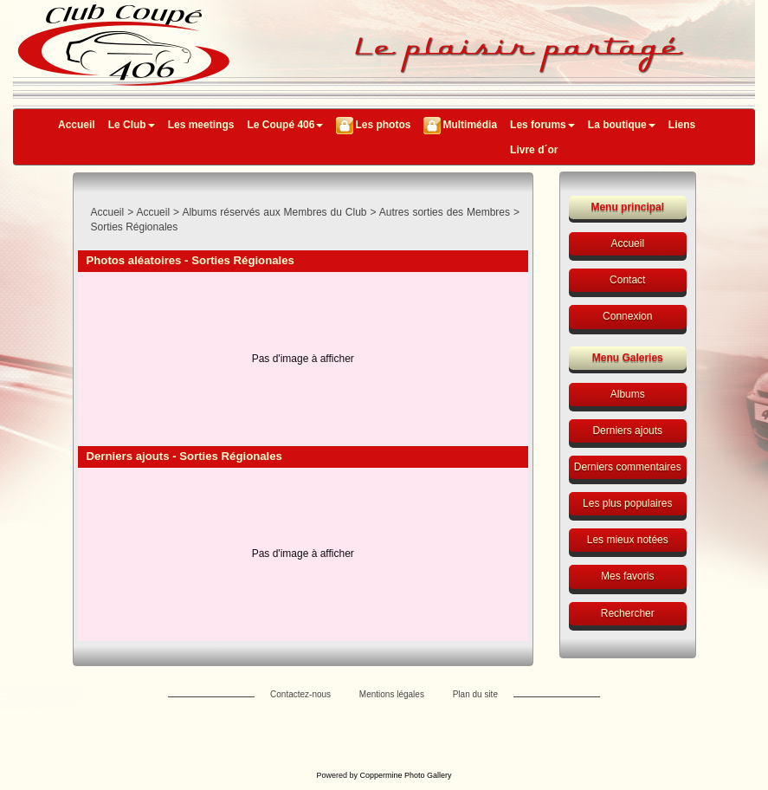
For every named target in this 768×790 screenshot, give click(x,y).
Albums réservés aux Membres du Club (274, 212)
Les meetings (201, 125)
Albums (627, 394)
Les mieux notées (627, 540)
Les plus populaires (627, 503)
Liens (681, 125)
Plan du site (475, 694)
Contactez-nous (300, 694)
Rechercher (628, 613)
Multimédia (469, 125)
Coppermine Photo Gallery (405, 775)
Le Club (131, 125)
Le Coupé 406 (285, 125)
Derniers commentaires (627, 467)
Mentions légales (391, 694)
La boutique (621, 125)
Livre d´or (534, 150)
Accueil (76, 125)
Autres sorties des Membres (444, 212)
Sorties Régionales (134, 227)
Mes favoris (627, 576)
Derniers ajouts (627, 430)
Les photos (382, 125)
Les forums (542, 125)
